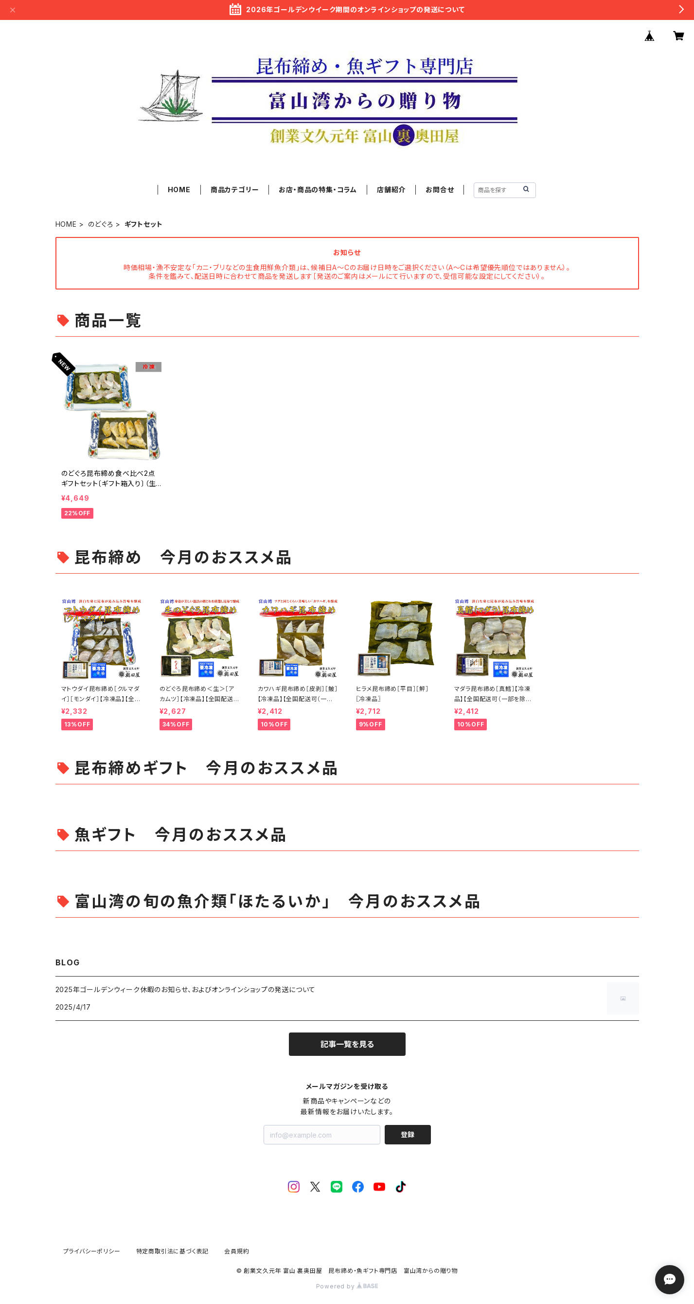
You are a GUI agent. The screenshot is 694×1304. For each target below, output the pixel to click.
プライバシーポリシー (92, 1251)
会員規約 (236, 1251)
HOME (179, 189)
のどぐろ (100, 224)
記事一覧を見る (347, 1044)
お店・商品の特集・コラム (318, 189)
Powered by (347, 1286)
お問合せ (440, 189)
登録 (407, 1134)
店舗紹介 (391, 189)
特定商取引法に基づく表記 (172, 1251)
